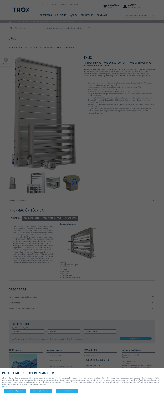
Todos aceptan (67, 391)
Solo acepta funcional (40, 391)
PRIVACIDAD (6, 386)
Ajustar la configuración (15, 391)
